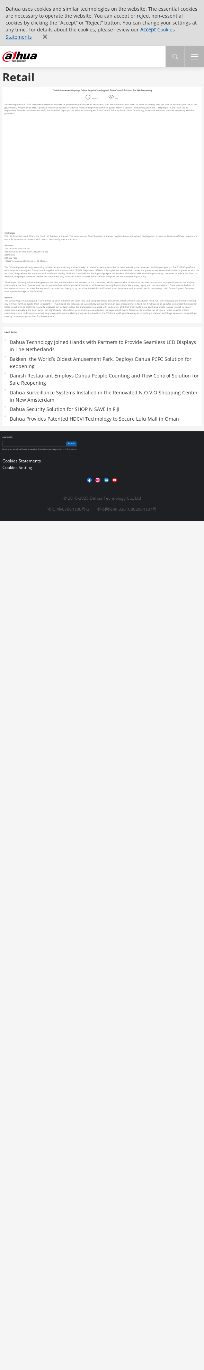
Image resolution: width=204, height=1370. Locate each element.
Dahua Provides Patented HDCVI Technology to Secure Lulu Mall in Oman (94, 418)
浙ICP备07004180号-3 (68, 509)
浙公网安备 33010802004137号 (127, 509)
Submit (71, 443)
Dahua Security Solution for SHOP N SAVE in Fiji (64, 409)
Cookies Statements (21, 461)
